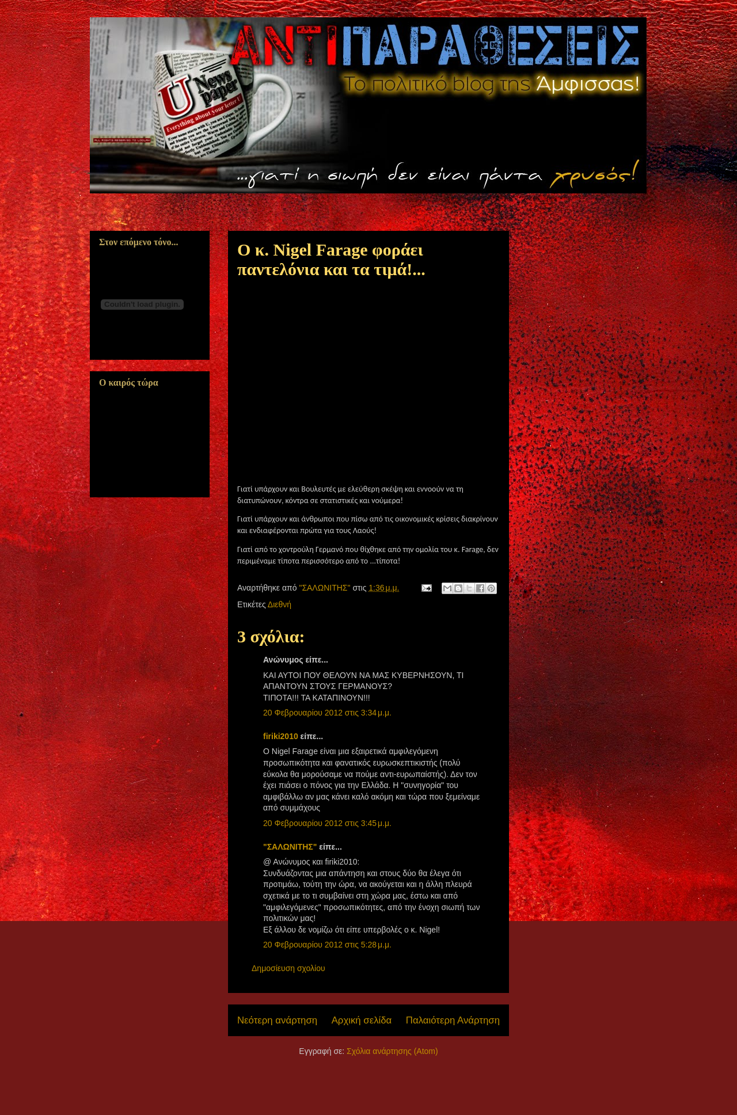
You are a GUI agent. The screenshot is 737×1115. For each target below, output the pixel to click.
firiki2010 (280, 736)
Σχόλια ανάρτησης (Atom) (392, 1051)
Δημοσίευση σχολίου (288, 968)
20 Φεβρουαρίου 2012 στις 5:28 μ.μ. (327, 944)
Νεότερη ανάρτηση (277, 1020)
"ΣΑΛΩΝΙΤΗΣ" (290, 846)
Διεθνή (279, 604)
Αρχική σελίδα (362, 1020)
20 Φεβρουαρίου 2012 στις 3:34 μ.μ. (327, 712)
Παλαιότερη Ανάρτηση (453, 1020)
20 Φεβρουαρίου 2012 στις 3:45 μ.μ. (327, 823)
